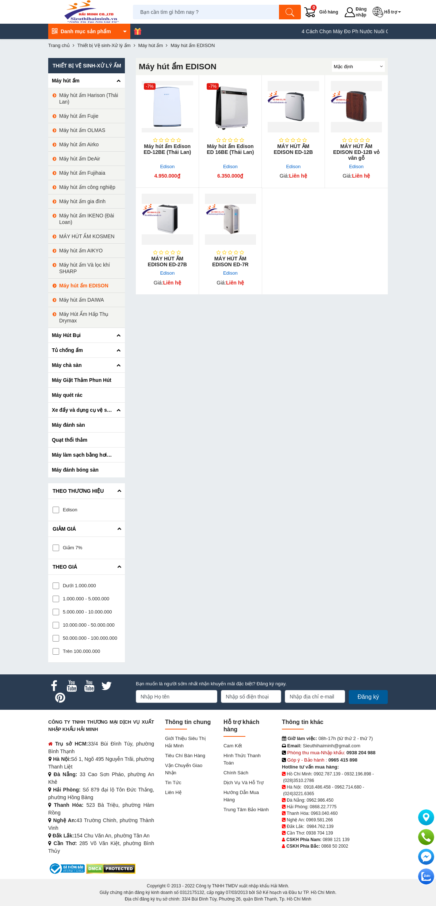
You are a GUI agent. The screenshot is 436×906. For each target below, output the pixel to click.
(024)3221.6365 (298, 793)
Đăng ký (368, 697)
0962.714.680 (347, 787)
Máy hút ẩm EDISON (83, 286)
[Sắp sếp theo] (358, 66)
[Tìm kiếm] (290, 12)
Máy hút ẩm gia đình (82, 201)
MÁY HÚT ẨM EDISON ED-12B (293, 149)
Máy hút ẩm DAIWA (81, 300)
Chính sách (235, 772)
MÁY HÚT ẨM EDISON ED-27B (167, 261)
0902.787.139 (327, 774)
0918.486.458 (317, 787)
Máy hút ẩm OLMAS (82, 130)
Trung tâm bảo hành (246, 809)
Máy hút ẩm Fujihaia (82, 173)
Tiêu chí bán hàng (185, 755)
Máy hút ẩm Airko (79, 144)
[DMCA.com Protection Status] (110, 868)
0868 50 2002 (334, 846)
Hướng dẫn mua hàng (241, 796)
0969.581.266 (319, 819)
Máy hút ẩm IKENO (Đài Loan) (86, 219)
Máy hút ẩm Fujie (79, 116)
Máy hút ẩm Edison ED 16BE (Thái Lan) (230, 149)
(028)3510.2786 (298, 780)
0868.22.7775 (323, 806)
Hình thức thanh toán (242, 759)
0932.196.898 (357, 774)
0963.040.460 (324, 813)
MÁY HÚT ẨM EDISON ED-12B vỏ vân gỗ (356, 152)
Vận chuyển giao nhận (183, 769)
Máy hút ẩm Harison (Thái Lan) (88, 98)
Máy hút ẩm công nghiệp (87, 187)
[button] (388, 12)
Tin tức (173, 782)
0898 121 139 (336, 839)
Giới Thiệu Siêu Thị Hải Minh (185, 742)
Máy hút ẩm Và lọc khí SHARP (84, 268)
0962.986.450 (320, 800)
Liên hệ (173, 792)
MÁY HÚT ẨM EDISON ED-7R (230, 261)
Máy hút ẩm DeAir (79, 159)
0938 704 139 (319, 833)
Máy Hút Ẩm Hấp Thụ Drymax (83, 317)
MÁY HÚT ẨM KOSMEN (87, 236)
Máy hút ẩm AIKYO (81, 250)
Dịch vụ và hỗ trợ (243, 782)
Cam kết (232, 745)
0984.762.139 (320, 826)
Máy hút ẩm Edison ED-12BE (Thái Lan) (167, 149)
